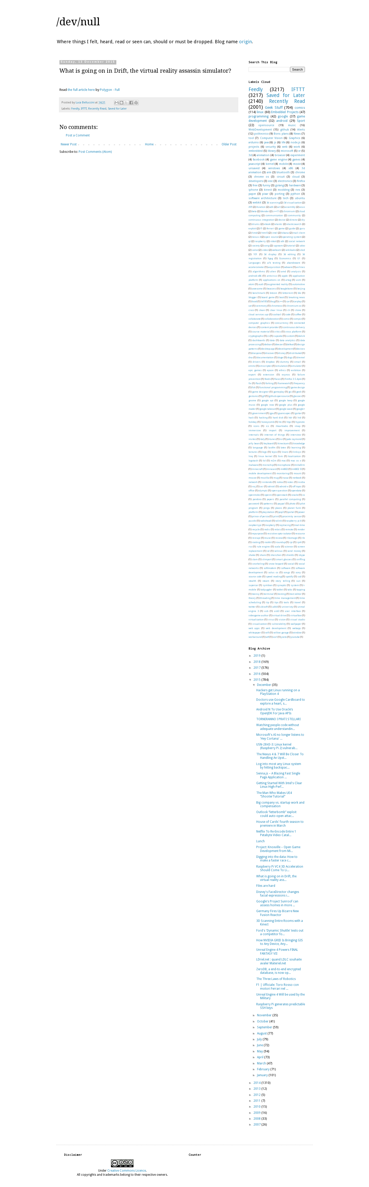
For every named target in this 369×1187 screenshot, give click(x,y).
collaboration (272, 318)
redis (267, 529)
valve (255, 250)
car (288, 301)
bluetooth (283, 172)
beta (254, 211)
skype (302, 555)
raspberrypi (255, 525)
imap (297, 426)
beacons (271, 288)
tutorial (291, 245)
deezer (279, 344)
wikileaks (290, 250)
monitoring (282, 473)
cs (268, 335)
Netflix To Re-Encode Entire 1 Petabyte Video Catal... (276, 833)
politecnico (261, 133)
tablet (280, 589)
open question (280, 490)
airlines (300, 267)
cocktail (277, 314)
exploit (252, 228)
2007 (257, 1124)
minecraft (257, 469)
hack (251, 417)
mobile (283, 164)
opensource (266, 125)
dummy (284, 361)
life (283, 142)
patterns (268, 503)
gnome (252, 400)
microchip (267, 464)
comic (286, 318)
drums (256, 224)
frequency (299, 383)
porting (279, 194)
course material (261, 331)
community (294, 215)
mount (297, 473)
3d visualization (293, 202)
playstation (268, 512)
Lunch (260, 841)
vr (299, 151)
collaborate (255, 318)
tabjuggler (266, 589)
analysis (296, 271)
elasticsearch (294, 224)
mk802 (284, 469)
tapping (301, 589)
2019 (257, 655)
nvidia (301, 482)
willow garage (281, 632)
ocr (261, 486)
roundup (280, 542)
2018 (257, 662)
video (265, 250)
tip (267, 602)
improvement (292, 430)
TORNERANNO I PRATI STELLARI (278, 719)
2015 (257, 680)
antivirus (272, 275)
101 (255, 254)
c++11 (276, 211)
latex (283, 447)
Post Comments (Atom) (95, 152)
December (264, 685)
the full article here (81, 90)
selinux (278, 550)
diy (303, 219)
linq (251, 456)
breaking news (297, 297)
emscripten (265, 365)
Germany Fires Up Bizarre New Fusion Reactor (277, 912)
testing (282, 593)
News (297, 133)
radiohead (265, 520)
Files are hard (265, 886)
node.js (296, 142)
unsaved (254, 168)
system (295, 585)
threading (265, 598)
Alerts (301, 129)
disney (282, 353)
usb (266, 611)
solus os (273, 572)
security (270, 146)
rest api (256, 537)
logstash (253, 460)
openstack (281, 494)
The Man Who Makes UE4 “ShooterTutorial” (274, 794)
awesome (257, 288)
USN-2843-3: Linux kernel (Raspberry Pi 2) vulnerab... (277, 746)
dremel (301, 357)
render (301, 529)
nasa (285, 477)
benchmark (258, 293)
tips (276, 602)
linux (260, 112)
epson (270, 370)
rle (303, 537)
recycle (256, 529)
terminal (269, 593)
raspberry (260, 241)
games (296, 159)
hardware (295, 185)
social (291, 563)
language (258, 447)
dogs (290, 357)
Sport (301, 121)
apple (285, 275)
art (279, 207)
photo (292, 503)
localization (294, 456)
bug (273, 301)
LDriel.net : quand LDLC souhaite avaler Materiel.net (279, 961)
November (264, 1015)
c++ (280, 301)
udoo (302, 245)
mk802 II (296, 469)
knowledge (299, 443)
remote (289, 529)
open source (271, 236)
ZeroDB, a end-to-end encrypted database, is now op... (278, 971)
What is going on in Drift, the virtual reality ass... (276, 878)
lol (264, 460)
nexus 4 (256, 236)
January (263, 1075)
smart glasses (284, 559)
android (282, 121)
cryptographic (256, 335)
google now (267, 404)
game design (298, 387)
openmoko (254, 494)
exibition (296, 370)
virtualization (256, 619)
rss (250, 546)
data (272, 340)
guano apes (284, 413)
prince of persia (260, 516)
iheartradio (282, 426)
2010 (257, 1106)
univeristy (287, 606)
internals (254, 434)
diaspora (256, 353)
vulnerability (279, 623)
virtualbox (296, 615)
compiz (298, 318)
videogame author (259, 615)
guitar (298, 413)
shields (290, 555)
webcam (276, 250)
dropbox (270, 361)
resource (300, 533)
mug (276, 477)
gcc (290, 391)
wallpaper (296, 623)
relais (277, 529)
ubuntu (300, 198)
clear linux (276, 310)
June (260, 1045)
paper (252, 194)
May (260, 1051)
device (282, 219)
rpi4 (299, 542)
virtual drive (279, 615)
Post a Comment (78, 135)
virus (271, 619)
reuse (267, 537)
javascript (255, 164)
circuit (281, 176)
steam (265, 580)
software (286, 568)
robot (273, 241)
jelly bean (254, 443)
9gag (270, 258)
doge (280, 357)
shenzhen (276, 555)
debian (268, 344)
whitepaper (255, 632)
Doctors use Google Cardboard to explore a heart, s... (280, 701)
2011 (257, 1101)
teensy (256, 593)
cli (289, 310)
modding (284, 189)
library (272, 151)
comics (300, 108)
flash (258, 383)
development (286, 348)
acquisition (274, 267)
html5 (264, 232)
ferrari (270, 228)
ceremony (261, 305)
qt (250, 241)
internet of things (274, 434)
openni (268, 494)
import (272, 430)
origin (245, 41)
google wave (286, 408)
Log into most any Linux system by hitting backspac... (278, 765)
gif (263, 396)
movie (297, 164)
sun (298, 580)
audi (261, 284)
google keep (285, 400)
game (282, 228)
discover (269, 353)
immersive (255, 430)
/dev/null (78, 22)
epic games (255, 370)
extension (268, 374)
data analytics (287, 340)
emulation (282, 365)
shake (252, 555)
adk (271, 207)
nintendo (267, 482)
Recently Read (97, 108)
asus (302, 207)
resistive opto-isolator (279, 533)
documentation (265, 357)
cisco (251, 310)
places (278, 507)
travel (297, 602)
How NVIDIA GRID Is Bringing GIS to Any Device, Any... (279, 942)
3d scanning (273, 202)
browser (280, 155)
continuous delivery (294, 327)
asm (298, 279)
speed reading (274, 576)
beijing (301, 288)
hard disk (278, 417)
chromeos (276, 305)
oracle (295, 494)
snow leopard (276, 563)
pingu (266, 507)
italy (262, 439)
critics (277, 331)
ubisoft (264, 606)
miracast (271, 469)
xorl (275, 636)
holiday (253, 421)
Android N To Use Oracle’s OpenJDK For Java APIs (274, 711)
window (297, 632)
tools (286, 602)
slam (255, 559)
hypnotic (300, 421)
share (263, 555)
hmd (254, 232)
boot (281, 297)
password (254, 503)
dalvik (301, 335)
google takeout (267, 408)
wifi (267, 632)
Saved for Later (117, 108)
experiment (297, 155)
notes (290, 482)
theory (252, 598)
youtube (295, 636)
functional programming (272, 387)
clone (298, 310)
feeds (268, 378)
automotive (298, 284)
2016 (257, 674)
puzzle (252, 520)
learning (296, 447)
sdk (282, 241)
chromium (289, 211)
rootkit (268, 542)
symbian (268, 585)
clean (262, 310)
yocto (284, 636)
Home (149, 144)
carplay (298, 301)
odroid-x (283, 486)
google (283, 116)
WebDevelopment (260, 129)
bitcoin (273, 293)
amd (283, 271)
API (250, 207)
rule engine (263, 546)
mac (283, 460)
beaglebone (286, 288)
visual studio (297, 619)
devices (301, 348)
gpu (272, 413)
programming (259, 116)
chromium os (294, 305)
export (252, 374)
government (259, 413)
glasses (297, 396)
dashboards (258, 340)
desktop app (268, 348)
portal (291, 512)
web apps (254, 628)
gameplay (278, 391)
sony (298, 572)
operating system (291, 236)
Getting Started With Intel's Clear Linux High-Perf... (279, 785)
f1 (261, 228)
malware (253, 464)
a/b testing (273, 262)
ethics (282, 370)
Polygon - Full (110, 90)
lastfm (271, 447)
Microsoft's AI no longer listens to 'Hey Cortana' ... (280, 736)
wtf (267, 636)
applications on (271, 279)
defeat (290, 344)
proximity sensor (291, 516)
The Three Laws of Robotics (276, 979)
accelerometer (256, 267)
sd (268, 550)
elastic (278, 224)
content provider (270, 327)
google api (267, 400)
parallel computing (290, 499)
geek (298, 391)
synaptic (281, 585)
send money (294, 550)
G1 (298, 258)
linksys (297, 451)
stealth (252, 580)
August (262, 1033)
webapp (296, 628)
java (266, 142)
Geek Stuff (274, 107)
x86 (291, 168)
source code (255, 576)
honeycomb (267, 421)
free (255, 185)
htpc (288, 421)
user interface (293, 611)
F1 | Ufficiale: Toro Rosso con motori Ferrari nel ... (277, 986)
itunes (272, 439)
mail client (299, 232)
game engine (278, 159)
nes (297, 189)
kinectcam (283, 443)
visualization (259, 623)
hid (299, 417)
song (266, 245)
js (275, 142)
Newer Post (69, 144)
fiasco (277, 378)
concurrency (282, 322)
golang (279, 185)
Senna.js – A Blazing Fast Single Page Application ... (278, 775)
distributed (296, 353)
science (289, 546)
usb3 (276, 611)
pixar (265, 194)
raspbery (270, 525)
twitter (252, 606)
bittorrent (287, 293)
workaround (255, 636)
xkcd (302, 250)
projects (254, 146)
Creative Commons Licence (126, 1170)
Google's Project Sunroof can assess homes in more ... (277, 903)
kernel (270, 164)
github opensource (279, 396)
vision (282, 619)
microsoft (287, 151)
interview (295, 434)
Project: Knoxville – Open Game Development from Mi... (278, 849)
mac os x (296, 460)
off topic (297, 486)
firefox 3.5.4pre (293, 378)
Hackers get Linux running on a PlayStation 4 (278, 692)
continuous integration (261, 219)
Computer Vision (271, 138)
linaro (285, 451)
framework (284, 383)
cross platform (293, 331)
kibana (285, 232)
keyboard (269, 443)
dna (251, 357)
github (284, 129)
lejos (274, 451)
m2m (273, 460)
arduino (254, 142)
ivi (281, 439)
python (295, 194)
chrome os (261, 176)
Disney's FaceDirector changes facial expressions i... (277, 893)
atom (251, 284)
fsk (253, 387)
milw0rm (300, 464)
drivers (257, 361)
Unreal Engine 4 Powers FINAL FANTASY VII (277, 951)
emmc (252, 365)
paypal (281, 503)
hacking (263, 417)
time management (285, 598)
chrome (300, 172)
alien (273, 271)
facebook (259, 159)
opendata (296, 490)
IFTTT (84, 108)
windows (274, 168)
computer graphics (259, 322)
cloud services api (259, 314)
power (301, 512)
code (288, 314)
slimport (267, 559)
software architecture (262, 198)
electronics (285, 181)
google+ (300, 408)
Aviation (260, 207)
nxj (254, 486)
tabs (290, 589)
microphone (284, 464)
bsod (254, 301)
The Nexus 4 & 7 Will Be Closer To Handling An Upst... (280, 756)
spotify (289, 576)
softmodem (270, 568)
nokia (280, 482)
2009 (257, 1113)
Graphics (294, 138)
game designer (260, 391)
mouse (252, 477)
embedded (256, 151)
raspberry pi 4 (293, 520)
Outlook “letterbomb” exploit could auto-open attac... (276, 813)
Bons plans (281, 133)
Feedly (75, 108)
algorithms (259, 271)
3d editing (289, 254)
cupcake (278, 335)
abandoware (293, 262)
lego (264, 451)
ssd (299, 576)
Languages (255, 262)
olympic (263, 490)
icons (256, 426)
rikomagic (292, 537)
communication (274, 215)
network (253, 482)
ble (299, 293)
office (251, 490)
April (260, 1057)
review (279, 537)
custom (290, 335)
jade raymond (294, 439)
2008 (257, 1118)
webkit (257, 202)
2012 (257, 1095)
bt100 (264, 301)
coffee (298, 314)
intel (274, 232)
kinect (268, 189)
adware (288, 267)
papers (270, 499)
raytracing (285, 525)
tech (286, 198)
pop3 (281, 512)
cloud (296, 176)
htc (280, 421)
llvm (280, 456)
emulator (296, 365)
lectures (253, 451)
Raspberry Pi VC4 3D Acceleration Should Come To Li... (279, 868)
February (263, 1069)
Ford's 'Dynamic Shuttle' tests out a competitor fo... (279, 932)
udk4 (275, 606)
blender (265, 211)
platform (253, 512)
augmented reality (278, 284)
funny (266, 185)
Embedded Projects (284, 112)
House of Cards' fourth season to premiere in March (280, 823)
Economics (285, 258)
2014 (257, 1083)
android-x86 (255, 275)
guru (302, 228)
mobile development (260, 473)
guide (292, 228)
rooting (256, 542)
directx (293, 219)
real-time (300, 525)
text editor (295, 593)
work (297, 146)
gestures (253, 396)
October (263, 1021)
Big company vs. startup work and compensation (280, 804)
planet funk (294, 507)
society (256, 245)
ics (267, 426)
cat (250, 305)
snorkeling (258, 563)
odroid (271, 486)
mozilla (265, 477)
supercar (253, 585)
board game (268, 297)
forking (269, 383)
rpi (291, 542)
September (265, 1027)
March (262, 1063)
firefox (301, 181)
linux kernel (265, 456)
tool (251, 138)
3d (250, 155)
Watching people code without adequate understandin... (277, 726)
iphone (253, 189)
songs (286, 572)
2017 (257, 668)
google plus (285, 404)
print (276, 516)
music (292, 125)
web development (276, 628)
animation (263, 155)
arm (269, 172)
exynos (286, 374)
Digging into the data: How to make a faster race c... (277, 858)
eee (270, 181)
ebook (267, 224)
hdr (290, 417)
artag (288, 279)
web (285, 146)
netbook (297, 477)
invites (252, 439)
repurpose (257, 533)
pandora (257, 499)
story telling (282, 580)
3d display (270, 254)
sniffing (300, 559)
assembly (290, 207)
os (303, 494)
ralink (278, 520)
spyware (278, 245)
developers (256, 181)
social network (297, 241)
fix (250, 383)
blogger (253, 297)
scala (277, 546)
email (297, 361)
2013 (257, 1089)
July (260, 1039)
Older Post (229, 144)
